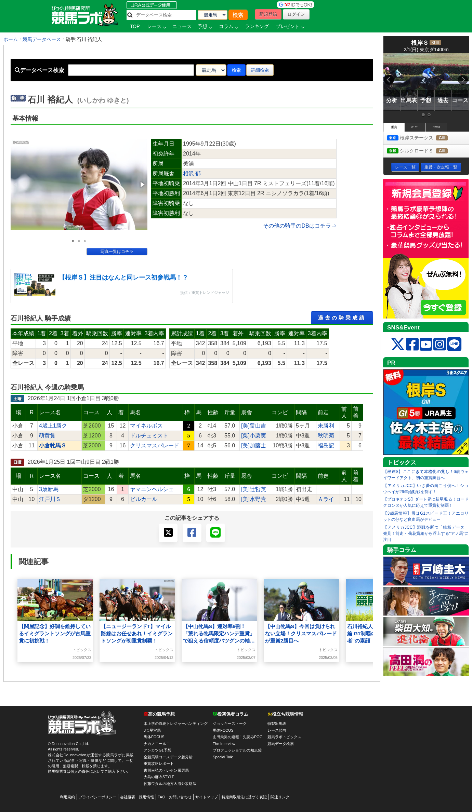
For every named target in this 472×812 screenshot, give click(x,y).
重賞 (394, 127)
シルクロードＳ (423, 151)
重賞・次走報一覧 (440, 167)
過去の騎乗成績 (342, 318)
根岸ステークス (423, 138)
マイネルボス (146, 426)
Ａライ (326, 499)
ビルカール (143, 499)
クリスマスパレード (154, 445)
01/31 (415, 127)
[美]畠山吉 (253, 426)
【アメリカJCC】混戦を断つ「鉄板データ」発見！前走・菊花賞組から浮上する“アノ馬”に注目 (426, 533)
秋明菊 (326, 435)
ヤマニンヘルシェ (152, 489)
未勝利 (326, 426)
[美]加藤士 (253, 445)
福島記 (326, 445)
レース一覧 (405, 167)
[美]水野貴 (253, 499)
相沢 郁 (192, 173)
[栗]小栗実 (253, 435)
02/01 (436, 127)
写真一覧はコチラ (117, 251)
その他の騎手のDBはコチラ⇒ (299, 226)
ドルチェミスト (149, 435)
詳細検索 (260, 69)
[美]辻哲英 (253, 489)
